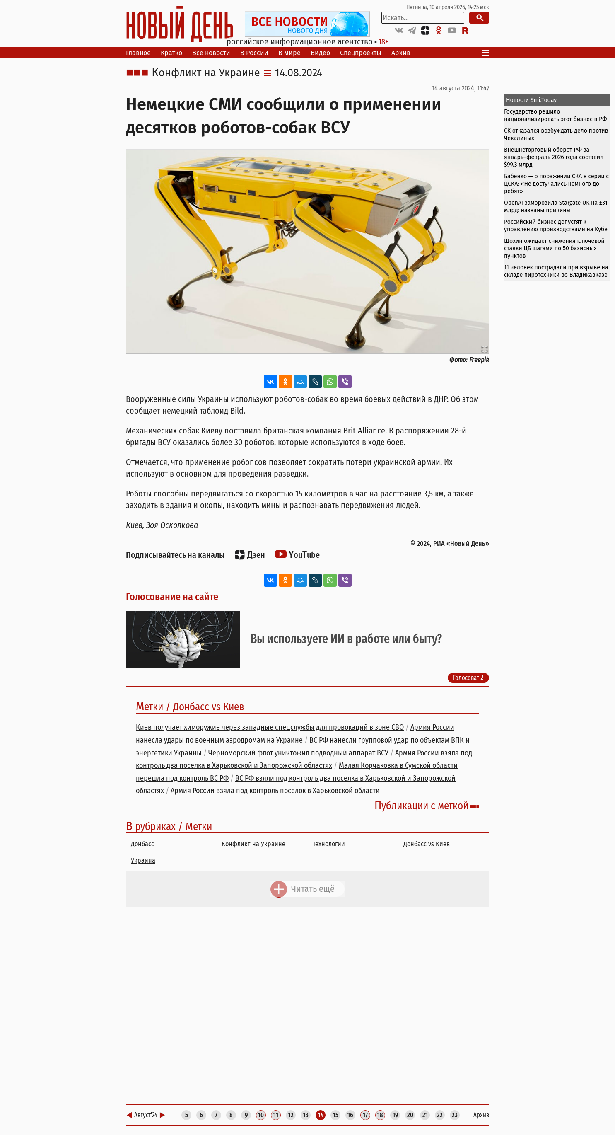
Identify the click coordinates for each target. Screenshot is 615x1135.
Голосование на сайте (172, 597)
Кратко (171, 53)
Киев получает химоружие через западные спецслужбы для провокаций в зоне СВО (270, 727)
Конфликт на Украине (206, 73)
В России (254, 53)
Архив (400, 53)
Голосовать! (468, 678)
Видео (320, 53)
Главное (138, 53)
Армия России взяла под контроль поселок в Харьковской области (275, 790)
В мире (289, 53)
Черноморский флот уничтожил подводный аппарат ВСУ (298, 752)
